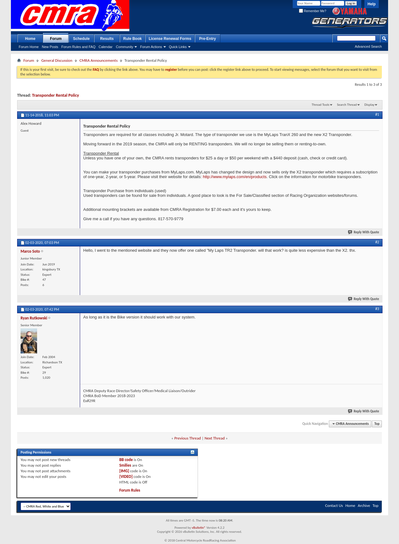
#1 (377, 114)
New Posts (50, 47)
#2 (377, 242)
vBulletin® (199, 528)
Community (124, 47)
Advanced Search (368, 46)
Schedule (81, 38)
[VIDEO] (126, 476)
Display (369, 105)
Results (106, 38)
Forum (55, 38)
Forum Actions (151, 47)
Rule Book (132, 38)
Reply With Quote (364, 232)
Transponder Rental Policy (55, 95)
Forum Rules (129, 490)
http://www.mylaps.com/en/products (235, 176)
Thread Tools (320, 105)
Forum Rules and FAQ (78, 47)
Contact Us (334, 505)
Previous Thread (187, 438)
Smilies (125, 465)
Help (372, 4)
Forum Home (29, 47)
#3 (377, 309)
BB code (126, 459)
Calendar (106, 47)
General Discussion (56, 60)
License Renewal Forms (170, 38)
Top (376, 424)
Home (30, 38)
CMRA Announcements (98, 60)
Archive (364, 505)
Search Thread (347, 105)
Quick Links (178, 47)
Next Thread (214, 438)
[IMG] (124, 471)
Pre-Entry (207, 38)
